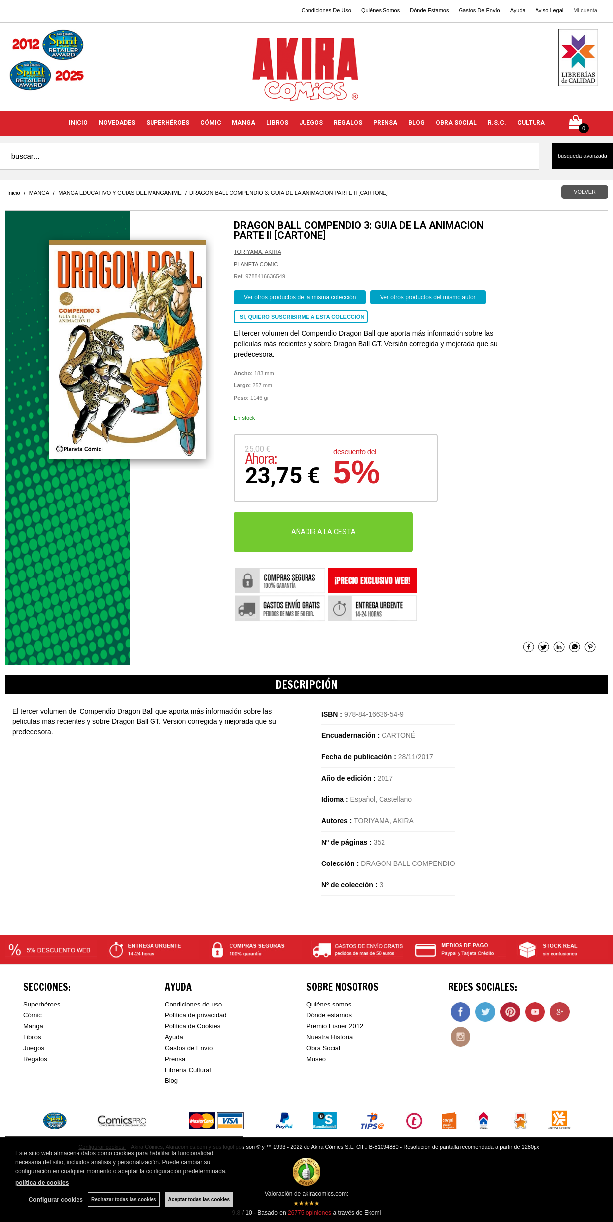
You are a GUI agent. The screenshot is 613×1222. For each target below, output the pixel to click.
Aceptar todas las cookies (199, 1199)
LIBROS (277, 122)
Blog (171, 1080)
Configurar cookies (56, 1199)
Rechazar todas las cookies (123, 1199)
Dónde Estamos (429, 10)
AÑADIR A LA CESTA (323, 532)
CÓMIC (210, 122)
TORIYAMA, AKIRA (257, 252)
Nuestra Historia (329, 1037)
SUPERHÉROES (167, 122)
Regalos (35, 1059)
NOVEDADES (117, 122)
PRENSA (385, 122)
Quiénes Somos (380, 10)
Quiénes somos (328, 1004)
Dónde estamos (329, 1015)
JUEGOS (311, 122)
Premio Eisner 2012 (334, 1026)
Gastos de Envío (189, 1048)
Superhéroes (41, 1004)
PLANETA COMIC (256, 264)
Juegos (33, 1048)
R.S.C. (497, 122)
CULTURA (531, 122)
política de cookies (42, 1182)
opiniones (309, 1212)
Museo (316, 1059)
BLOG (416, 122)
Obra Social (323, 1048)
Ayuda (518, 10)
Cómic (32, 1015)
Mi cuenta (585, 10)
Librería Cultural (188, 1070)
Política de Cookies (192, 1026)
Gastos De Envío (479, 10)
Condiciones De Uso (326, 10)
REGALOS (348, 122)
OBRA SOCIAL (456, 122)
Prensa (175, 1059)
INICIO (78, 122)
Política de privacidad (196, 1015)
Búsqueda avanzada (582, 156)
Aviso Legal (550, 10)
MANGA (243, 122)
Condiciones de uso (193, 1004)
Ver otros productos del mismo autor (428, 297)
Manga (33, 1026)
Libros (32, 1037)
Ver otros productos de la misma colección (300, 297)
